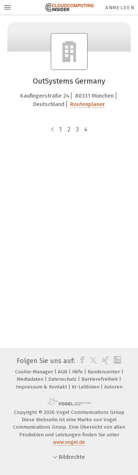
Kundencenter (104, 372)
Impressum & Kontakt (42, 387)
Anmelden (119, 7)
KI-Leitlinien (86, 387)
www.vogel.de (69, 442)
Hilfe (78, 372)
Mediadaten (31, 379)
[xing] (104, 361)
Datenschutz (63, 379)
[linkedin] (116, 361)
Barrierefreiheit (100, 379)
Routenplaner (87, 104)
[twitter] (92, 361)
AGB (63, 372)
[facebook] (80, 361)
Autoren (113, 387)
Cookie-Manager (34, 372)
